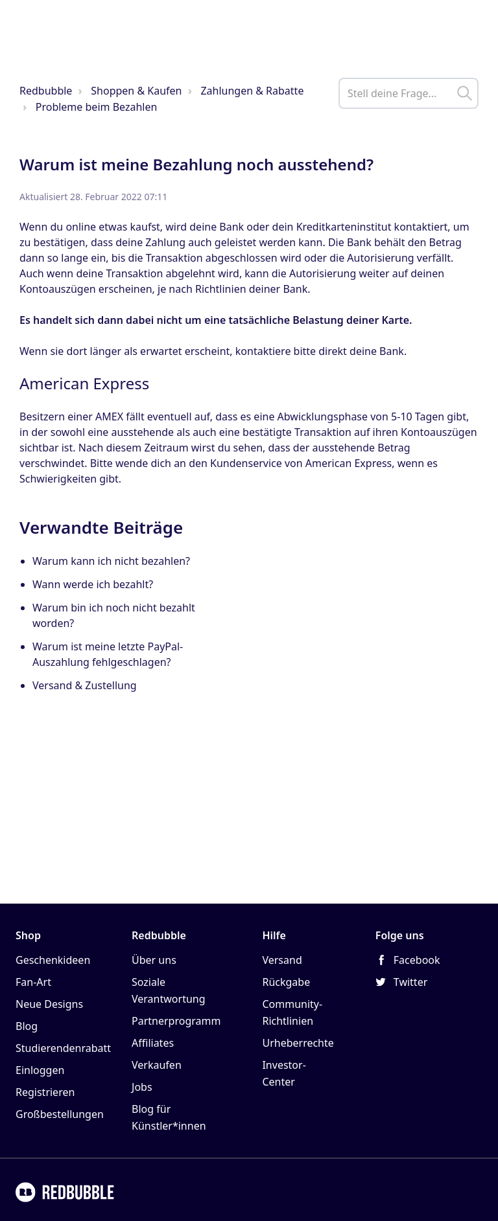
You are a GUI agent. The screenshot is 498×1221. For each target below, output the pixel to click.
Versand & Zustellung (84, 685)
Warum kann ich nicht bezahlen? (111, 561)
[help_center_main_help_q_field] (408, 93)
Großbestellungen (60, 1114)
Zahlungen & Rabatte (251, 91)
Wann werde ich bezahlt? (92, 584)
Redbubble (45, 91)
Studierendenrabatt (63, 1048)
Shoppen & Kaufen (136, 91)
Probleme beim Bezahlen (97, 107)
